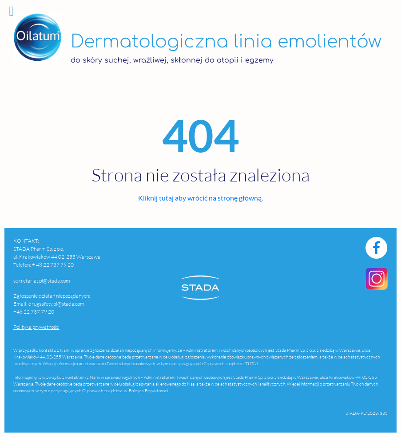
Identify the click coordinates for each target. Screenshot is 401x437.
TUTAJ (251, 363)
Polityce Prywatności (148, 391)
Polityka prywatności (36, 326)
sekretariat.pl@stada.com (41, 280)
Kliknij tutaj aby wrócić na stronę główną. (200, 197)
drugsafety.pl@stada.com (56, 303)
